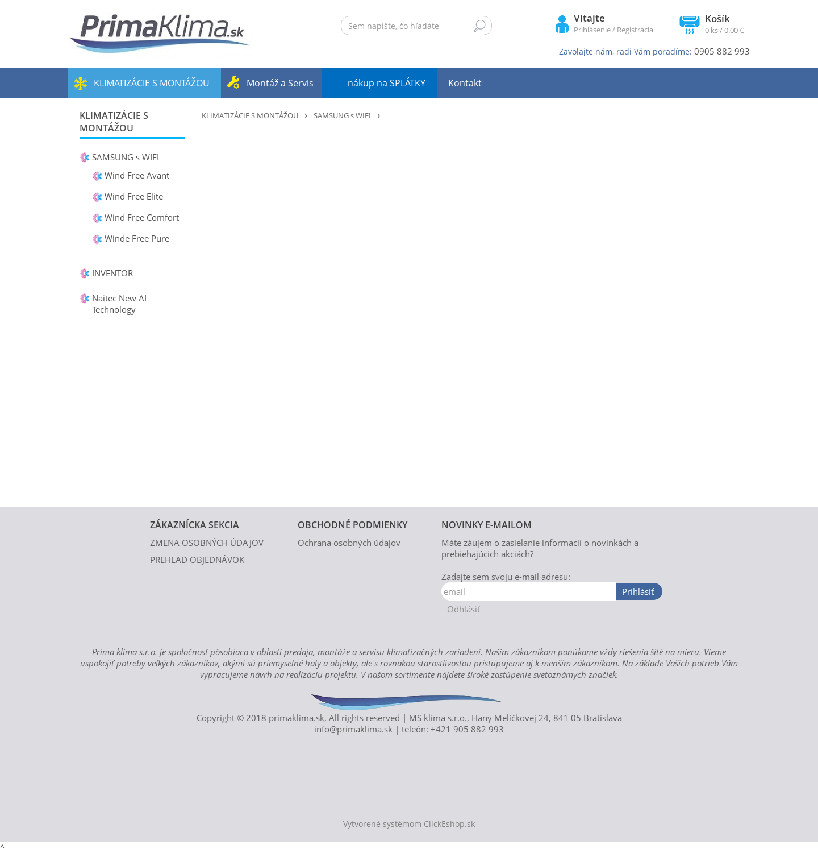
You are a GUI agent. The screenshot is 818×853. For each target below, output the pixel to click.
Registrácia (635, 29)
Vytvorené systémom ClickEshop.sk (409, 824)
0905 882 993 (722, 51)
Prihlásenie (592, 29)
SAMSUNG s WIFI (125, 157)
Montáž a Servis (280, 83)
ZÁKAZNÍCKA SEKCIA (194, 525)
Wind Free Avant (137, 175)
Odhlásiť (463, 609)
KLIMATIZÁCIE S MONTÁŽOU (152, 83)
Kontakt (465, 83)
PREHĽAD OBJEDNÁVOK (197, 559)
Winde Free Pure (137, 238)
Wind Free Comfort (142, 217)
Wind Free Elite (134, 196)
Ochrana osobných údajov (349, 542)
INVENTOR (112, 273)
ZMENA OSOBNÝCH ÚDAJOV (207, 542)
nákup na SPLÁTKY (386, 83)
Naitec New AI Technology (119, 303)
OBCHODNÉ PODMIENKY (352, 525)
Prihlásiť (638, 591)
